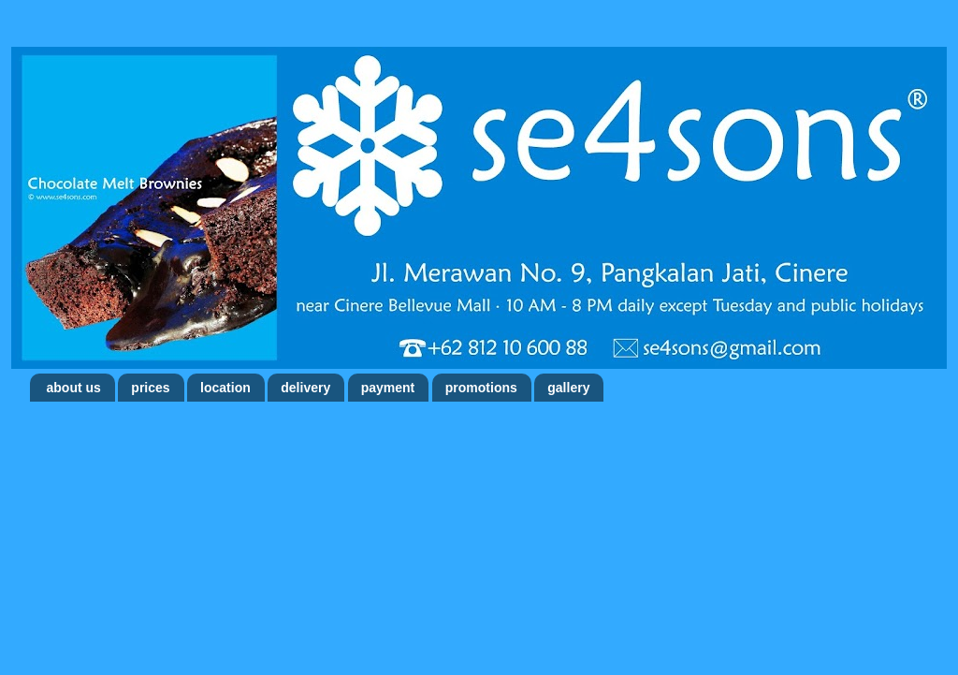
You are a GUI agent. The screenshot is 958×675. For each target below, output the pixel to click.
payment (388, 387)
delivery (305, 387)
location (225, 387)
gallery (568, 387)
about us (74, 387)
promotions (481, 387)
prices (150, 387)
